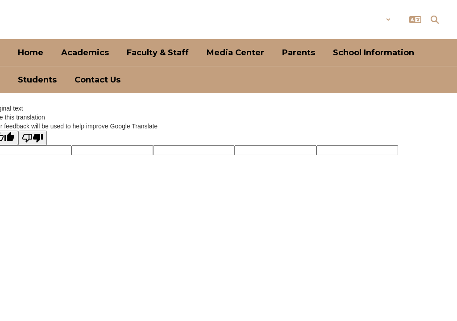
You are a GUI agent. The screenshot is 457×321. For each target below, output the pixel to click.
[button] (367, 19)
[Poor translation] (32, 138)
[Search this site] (434, 19)
